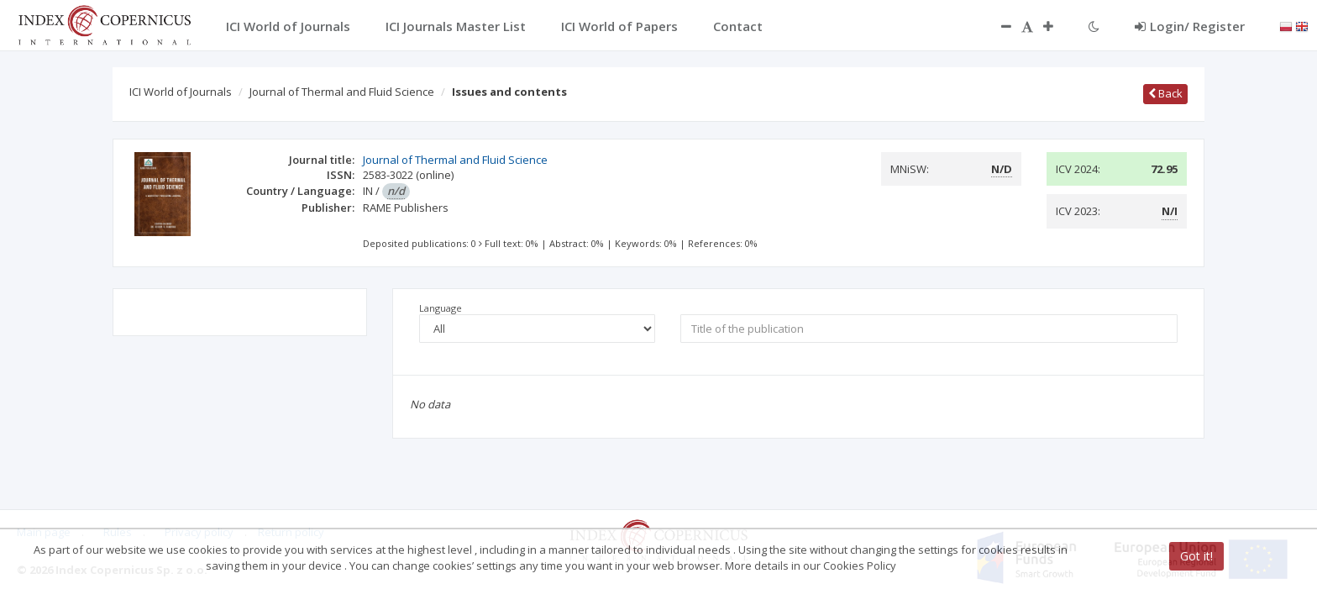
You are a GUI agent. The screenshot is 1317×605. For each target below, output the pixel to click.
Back (1165, 93)
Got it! (1196, 556)
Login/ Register (1190, 26)
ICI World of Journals (180, 91)
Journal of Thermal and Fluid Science (341, 91)
